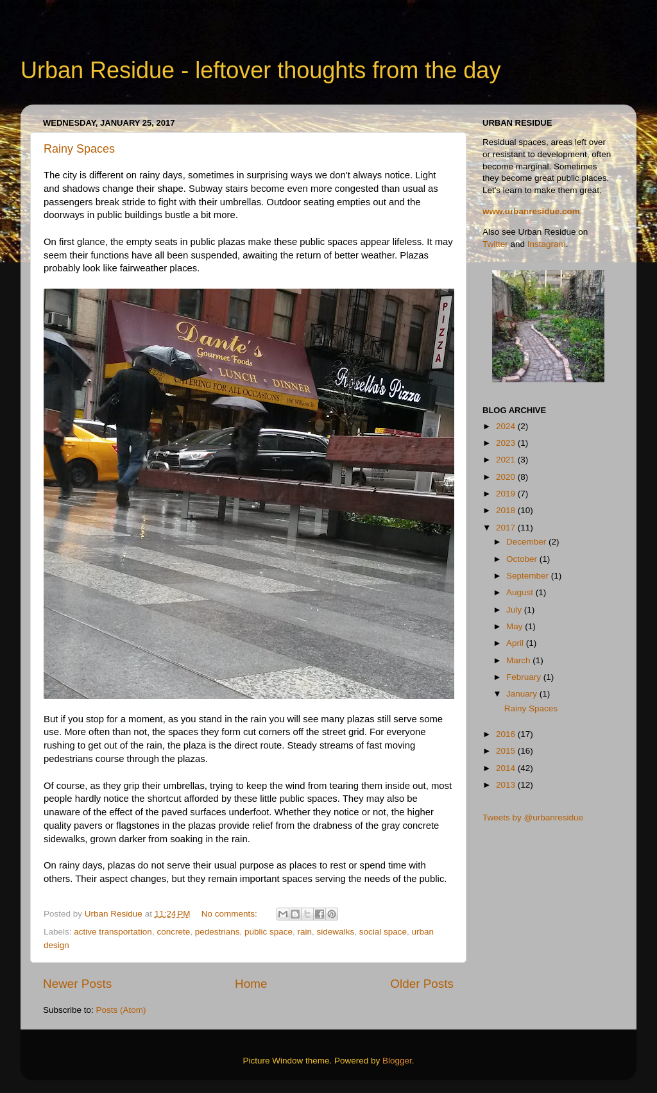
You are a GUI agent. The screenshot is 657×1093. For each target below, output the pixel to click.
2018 (507, 510)
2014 (507, 768)
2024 (507, 426)
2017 (507, 527)
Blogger (397, 1060)
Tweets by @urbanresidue (532, 817)
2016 (507, 734)
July (515, 609)
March (519, 660)
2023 (507, 443)
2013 (507, 785)
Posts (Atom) (121, 1010)
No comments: (230, 914)
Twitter (495, 244)
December (527, 541)
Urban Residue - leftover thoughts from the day (260, 70)
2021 (507, 459)
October (523, 559)
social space (383, 931)
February (524, 677)
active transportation (113, 931)
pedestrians (217, 931)
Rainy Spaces (79, 148)
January (523, 694)
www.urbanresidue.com (531, 211)
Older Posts (422, 983)
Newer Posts (77, 983)
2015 (507, 751)
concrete (173, 931)
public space (268, 931)
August (521, 592)
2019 (507, 493)
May (515, 626)
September (528, 575)
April (516, 643)
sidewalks (336, 931)
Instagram (546, 244)
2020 (507, 477)
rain (305, 931)
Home (251, 983)
